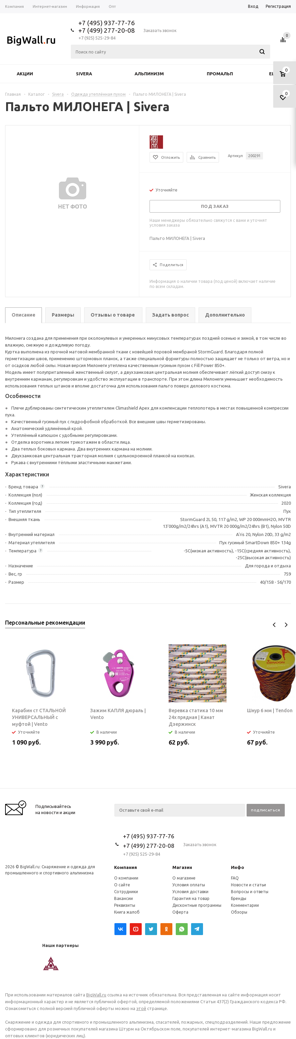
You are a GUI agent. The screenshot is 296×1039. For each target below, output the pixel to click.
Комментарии (245, 905)
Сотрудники (126, 891)
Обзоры (239, 912)
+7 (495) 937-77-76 (106, 23)
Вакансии (123, 898)
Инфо (237, 867)
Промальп (220, 73)
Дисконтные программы (196, 905)
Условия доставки (190, 891)
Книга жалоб (127, 912)
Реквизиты (124, 905)
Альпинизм (149, 73)
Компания (125, 867)
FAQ (235, 878)
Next (286, 625)
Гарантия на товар (190, 898)
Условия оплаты (188, 885)
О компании (126, 878)
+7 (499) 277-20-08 (106, 30)
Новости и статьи (248, 885)
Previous (274, 625)
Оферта (180, 912)
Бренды (238, 898)
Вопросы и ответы (249, 891)
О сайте (122, 885)
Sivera (84, 73)
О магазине (184, 878)
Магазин (182, 867)
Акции (25, 73)
